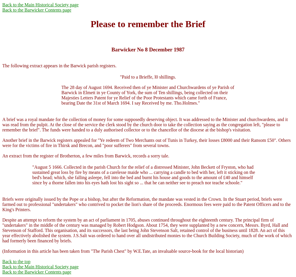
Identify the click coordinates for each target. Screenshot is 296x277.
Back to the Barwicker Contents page (36, 10)
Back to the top (16, 261)
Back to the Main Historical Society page (40, 4)
